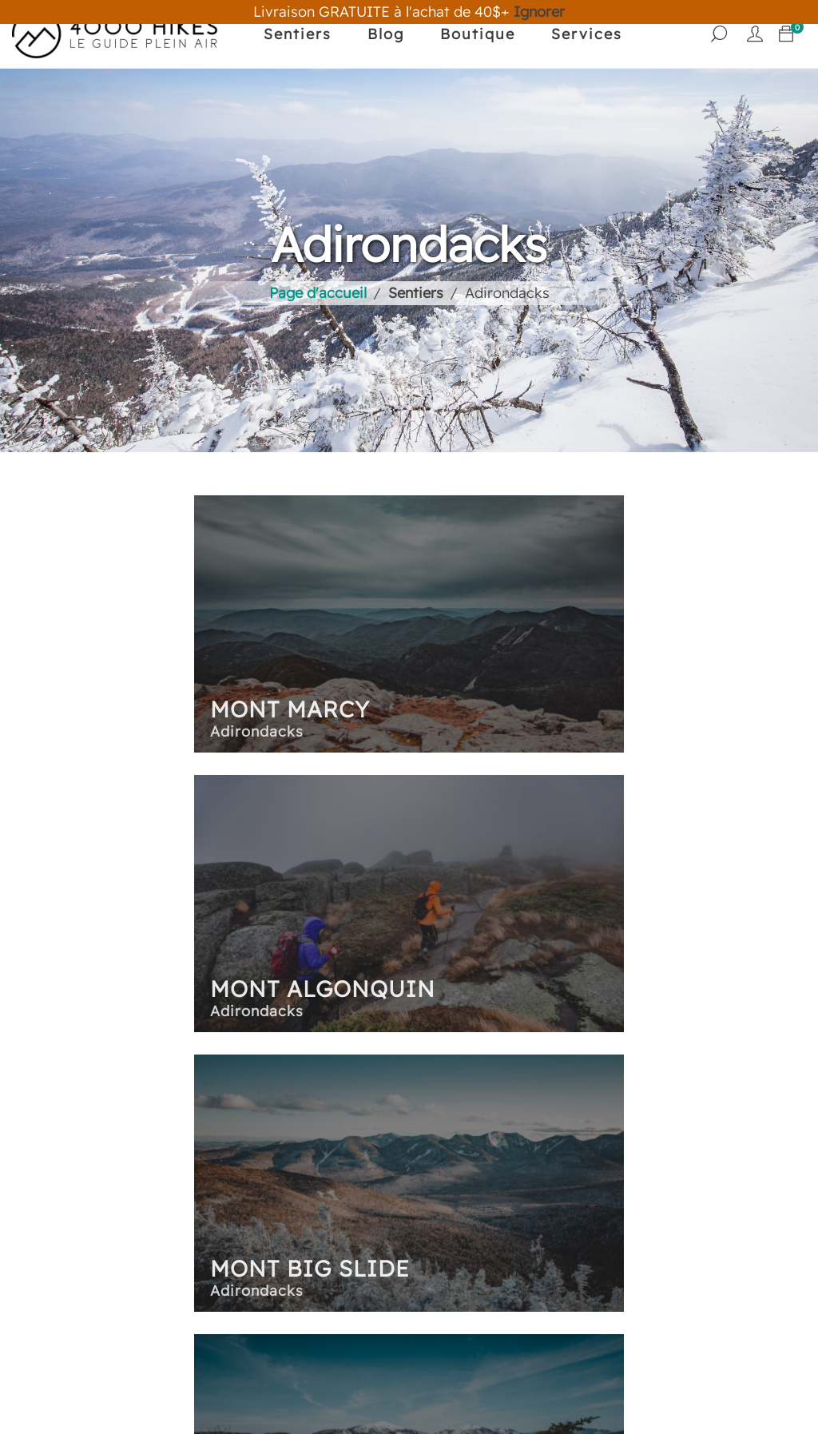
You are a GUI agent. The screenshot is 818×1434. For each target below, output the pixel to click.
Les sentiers (379, 1113)
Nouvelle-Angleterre (379, 1190)
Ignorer (539, 11)
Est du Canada (357, 1166)
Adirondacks (350, 1142)
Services (585, 34)
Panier (572, 1113)
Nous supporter (156, 1241)
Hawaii (331, 1238)
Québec (335, 1262)
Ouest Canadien (363, 1214)
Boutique (476, 34)
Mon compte (616, 1149)
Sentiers (296, 34)
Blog (384, 34)
